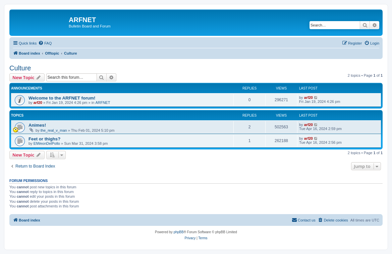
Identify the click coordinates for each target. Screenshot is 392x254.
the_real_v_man (54, 130)
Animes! (37, 125)
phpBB (179, 232)
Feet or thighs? (44, 138)
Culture (20, 68)
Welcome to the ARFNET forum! (62, 98)
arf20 (38, 103)
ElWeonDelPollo (47, 143)
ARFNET (102, 103)
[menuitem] (45, 43)
